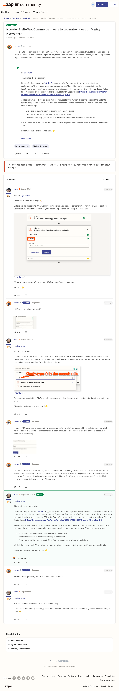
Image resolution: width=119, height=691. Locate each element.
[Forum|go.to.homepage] (22, 4)
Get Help (6, 12)
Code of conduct (15, 641)
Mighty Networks (40, 146)
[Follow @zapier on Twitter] (28, 678)
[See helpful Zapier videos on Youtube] (33, 678)
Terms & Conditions (50, 666)
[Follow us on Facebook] (14, 678)
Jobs (88, 676)
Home (6, 18)
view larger (19, 277)
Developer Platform (67, 676)
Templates (110, 676)
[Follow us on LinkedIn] (19, 678)
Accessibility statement (68, 666)
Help (53, 676)
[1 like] (21, 558)
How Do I (26, 18)
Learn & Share (23, 12)
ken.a (16, 189)
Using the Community (17, 644)
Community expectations (19, 649)
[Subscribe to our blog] (23, 678)
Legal (103, 686)
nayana (17, 46)
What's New (40, 12)
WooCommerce (22, 146)
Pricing (45, 676)
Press (81, 676)
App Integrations (107, 680)
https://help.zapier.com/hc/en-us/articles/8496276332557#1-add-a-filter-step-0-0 (63, 520)
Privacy (111, 686)
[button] (102, 4)
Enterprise (98, 676)
